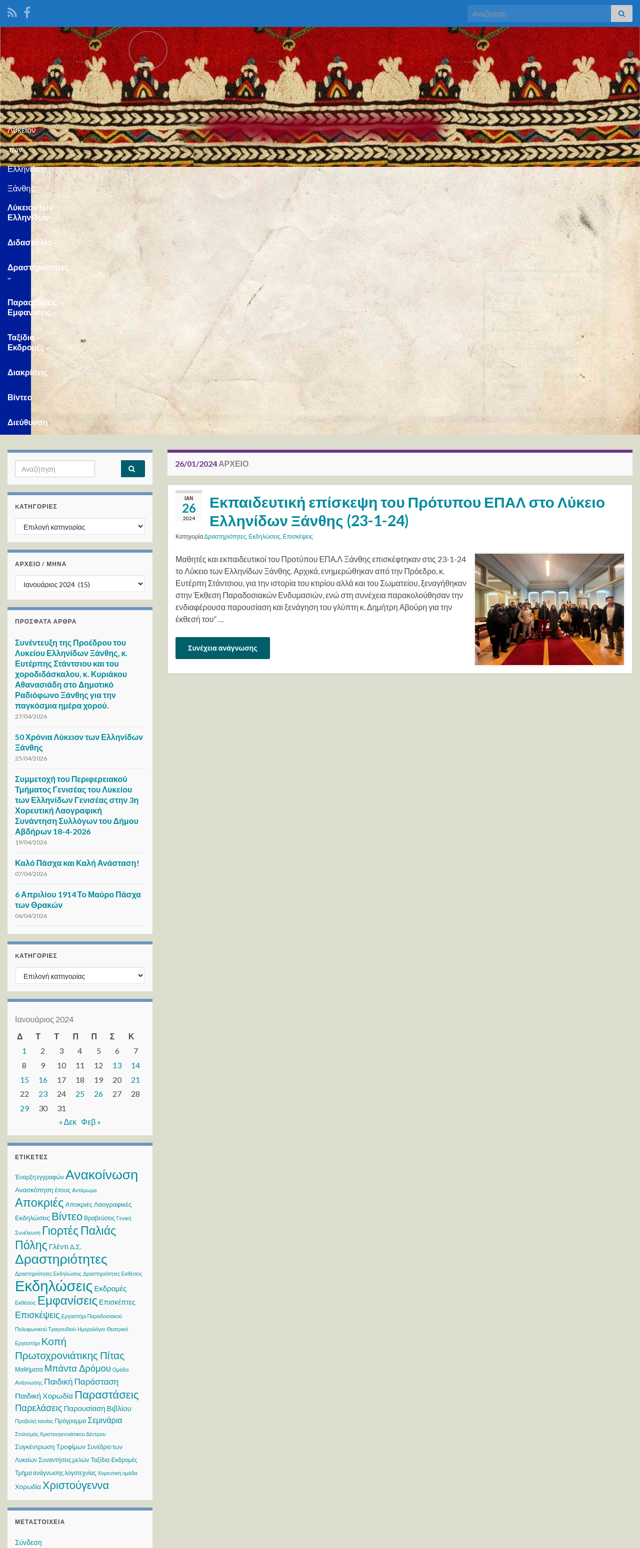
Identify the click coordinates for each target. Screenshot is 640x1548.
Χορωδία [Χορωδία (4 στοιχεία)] (28, 1244)
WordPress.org (38, 1356)
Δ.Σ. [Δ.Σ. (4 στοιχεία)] (76, 1004)
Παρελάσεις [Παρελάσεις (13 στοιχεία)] (38, 1164)
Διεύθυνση (595, 179)
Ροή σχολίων (34, 1337)
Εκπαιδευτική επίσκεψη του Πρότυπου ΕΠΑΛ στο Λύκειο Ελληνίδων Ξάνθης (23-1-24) (407, 268)
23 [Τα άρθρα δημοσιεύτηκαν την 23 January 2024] (43, 850)
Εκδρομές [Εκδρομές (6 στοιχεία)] (110, 1045)
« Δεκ (68, 878)
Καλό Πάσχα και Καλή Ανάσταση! (77, 620)
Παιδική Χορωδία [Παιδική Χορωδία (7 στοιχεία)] (44, 1152)
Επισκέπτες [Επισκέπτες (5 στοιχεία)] (117, 1059)
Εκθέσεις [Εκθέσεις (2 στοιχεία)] (25, 1059)
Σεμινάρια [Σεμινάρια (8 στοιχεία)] (105, 1177)
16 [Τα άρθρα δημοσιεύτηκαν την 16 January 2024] (43, 836)
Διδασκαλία (142, 179)
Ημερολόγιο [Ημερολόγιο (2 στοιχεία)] (91, 1086)
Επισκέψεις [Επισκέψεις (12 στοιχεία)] (37, 1071)
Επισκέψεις (298, 293)
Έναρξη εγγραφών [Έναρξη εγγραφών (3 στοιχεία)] (39, 934)
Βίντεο (546, 179)
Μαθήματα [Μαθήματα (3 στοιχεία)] (29, 1126)
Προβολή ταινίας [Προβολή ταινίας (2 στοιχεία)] (34, 1178)
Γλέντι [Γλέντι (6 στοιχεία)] (58, 1003)
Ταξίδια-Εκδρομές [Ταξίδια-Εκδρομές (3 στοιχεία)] (114, 1217)
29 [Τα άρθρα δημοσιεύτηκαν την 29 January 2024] (24, 865)
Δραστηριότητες (216, 179)
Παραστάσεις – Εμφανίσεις (318, 179)
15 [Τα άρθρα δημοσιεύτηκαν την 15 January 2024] (24, 836)
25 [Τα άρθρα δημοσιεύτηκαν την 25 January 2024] (80, 850)
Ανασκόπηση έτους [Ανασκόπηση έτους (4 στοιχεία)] (42, 947)
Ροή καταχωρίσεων (44, 1318)
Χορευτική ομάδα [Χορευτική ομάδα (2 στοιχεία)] (118, 1230)
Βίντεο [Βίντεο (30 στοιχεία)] (67, 973)
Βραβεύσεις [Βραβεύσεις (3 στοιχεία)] (99, 975)
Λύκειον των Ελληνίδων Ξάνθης (320, 126)
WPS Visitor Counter (96, 1469)
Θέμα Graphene (84, 1536)
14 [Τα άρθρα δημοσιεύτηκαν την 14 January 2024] (135, 822)
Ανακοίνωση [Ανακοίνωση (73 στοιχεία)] (102, 931)
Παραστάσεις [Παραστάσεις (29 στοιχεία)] (106, 1151)
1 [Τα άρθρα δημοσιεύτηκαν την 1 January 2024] (24, 807)
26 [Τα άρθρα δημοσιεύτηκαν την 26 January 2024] (98, 850)
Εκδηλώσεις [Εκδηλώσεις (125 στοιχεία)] (53, 1042)
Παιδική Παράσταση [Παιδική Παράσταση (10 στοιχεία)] (81, 1138)
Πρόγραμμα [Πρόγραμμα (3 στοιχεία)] (70, 1178)
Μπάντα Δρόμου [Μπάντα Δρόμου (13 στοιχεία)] (77, 1125)
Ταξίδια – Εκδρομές (425, 179)
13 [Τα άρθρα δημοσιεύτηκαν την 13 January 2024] (117, 822)
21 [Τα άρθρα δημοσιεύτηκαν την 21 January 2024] (135, 836)
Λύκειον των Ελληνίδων (55, 179)
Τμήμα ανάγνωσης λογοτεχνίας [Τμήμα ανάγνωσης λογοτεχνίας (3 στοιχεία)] (55, 1230)
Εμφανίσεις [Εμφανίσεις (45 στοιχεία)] (68, 1057)
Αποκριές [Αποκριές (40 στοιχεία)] (39, 959)
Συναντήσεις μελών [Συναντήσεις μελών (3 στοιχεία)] (63, 1217)
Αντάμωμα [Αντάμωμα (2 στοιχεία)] (84, 947)
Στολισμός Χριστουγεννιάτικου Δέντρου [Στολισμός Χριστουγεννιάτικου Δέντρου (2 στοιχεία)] (60, 1191)
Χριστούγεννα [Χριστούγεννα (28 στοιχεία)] (75, 1242)
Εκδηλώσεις (264, 293)
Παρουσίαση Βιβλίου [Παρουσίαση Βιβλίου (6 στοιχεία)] (98, 1165)
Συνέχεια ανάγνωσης (223, 405)
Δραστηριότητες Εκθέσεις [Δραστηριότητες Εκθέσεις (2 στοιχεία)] (112, 1030)
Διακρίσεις (499, 179)
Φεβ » (91, 878)
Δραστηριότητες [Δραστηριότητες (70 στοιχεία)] (61, 1016)
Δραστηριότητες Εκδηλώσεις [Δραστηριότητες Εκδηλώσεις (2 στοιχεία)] (48, 1030)
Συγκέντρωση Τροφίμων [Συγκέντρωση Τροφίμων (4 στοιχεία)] (50, 1204)
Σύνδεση (28, 1299)
